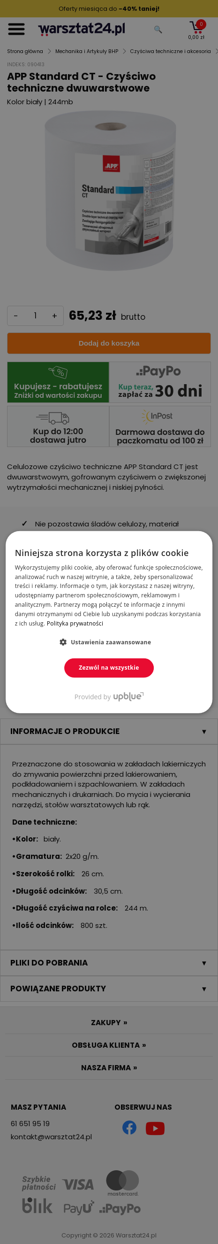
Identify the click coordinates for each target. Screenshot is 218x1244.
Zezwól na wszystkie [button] (109, 668)
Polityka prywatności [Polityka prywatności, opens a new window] (75, 623)
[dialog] (109, 622)
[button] (109, 642)
